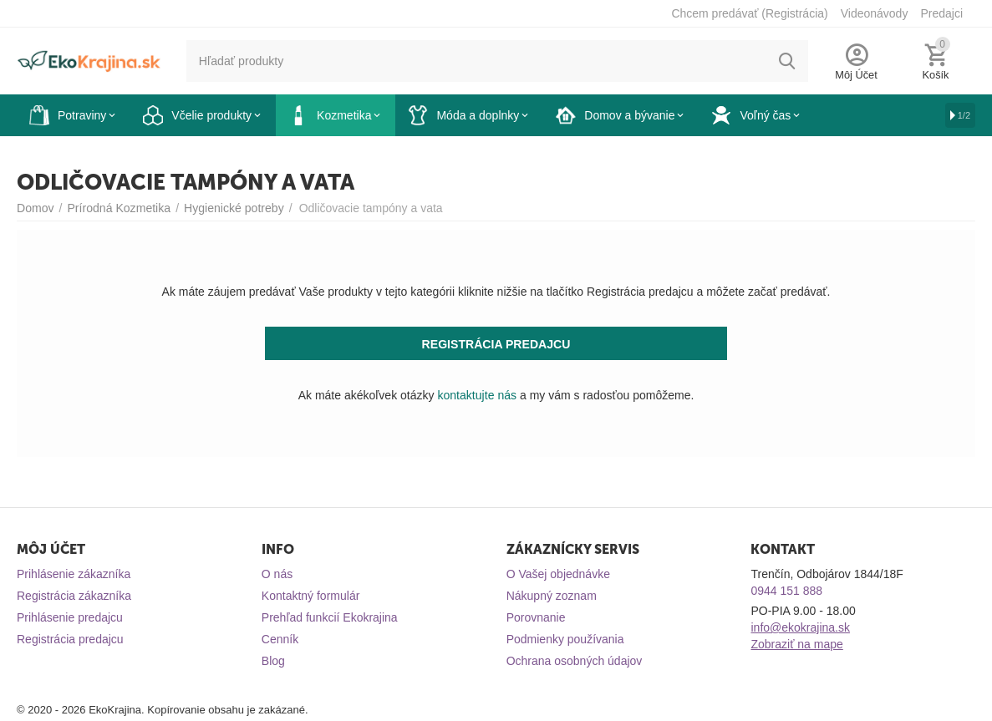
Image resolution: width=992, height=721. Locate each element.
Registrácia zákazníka (74, 595)
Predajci (941, 13)
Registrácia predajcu (70, 639)
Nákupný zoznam (551, 595)
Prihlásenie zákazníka (73, 574)
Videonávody (874, 13)
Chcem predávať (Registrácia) (749, 13)
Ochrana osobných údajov (574, 661)
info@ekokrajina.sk (800, 627)
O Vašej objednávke (558, 574)
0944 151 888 (786, 590)
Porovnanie (536, 617)
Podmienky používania (565, 639)
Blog (273, 661)
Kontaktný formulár (311, 595)
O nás (277, 574)
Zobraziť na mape (796, 644)
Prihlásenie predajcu (70, 617)
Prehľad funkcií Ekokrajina (330, 617)
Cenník (280, 639)
